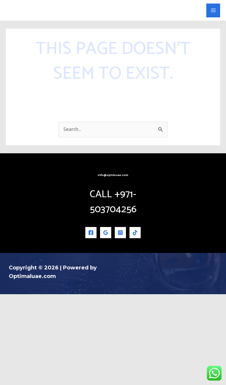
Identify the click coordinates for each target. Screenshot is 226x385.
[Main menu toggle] (213, 56)
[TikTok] (135, 323)
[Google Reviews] (105, 323)
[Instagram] (120, 323)
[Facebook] (91, 323)
